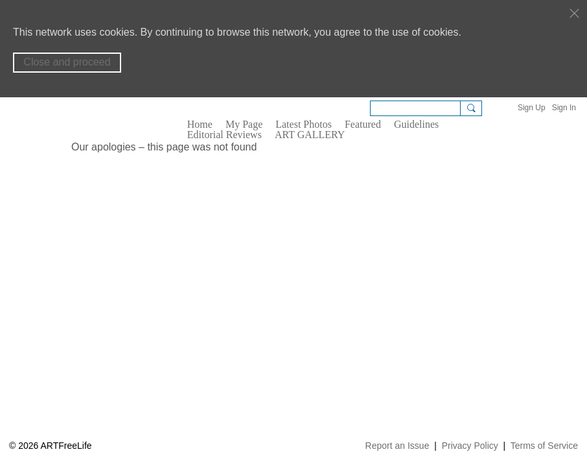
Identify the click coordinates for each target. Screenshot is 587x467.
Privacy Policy (470, 445)
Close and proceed (66, 61)
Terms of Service (544, 445)
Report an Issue (397, 445)
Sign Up (532, 107)
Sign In (564, 107)
